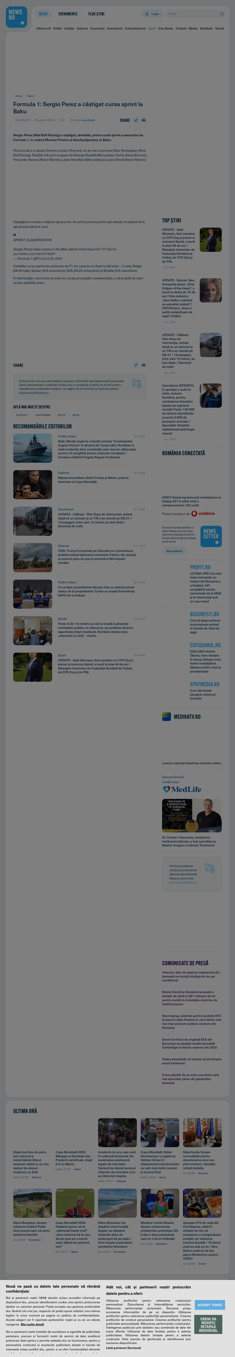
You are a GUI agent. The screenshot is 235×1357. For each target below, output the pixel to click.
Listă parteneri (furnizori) (123, 1348)
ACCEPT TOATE (210, 1305)
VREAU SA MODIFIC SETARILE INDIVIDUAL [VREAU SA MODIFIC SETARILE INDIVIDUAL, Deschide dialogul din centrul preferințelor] (208, 1324)
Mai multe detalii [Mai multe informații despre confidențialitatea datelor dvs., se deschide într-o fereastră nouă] (32, 1324)
